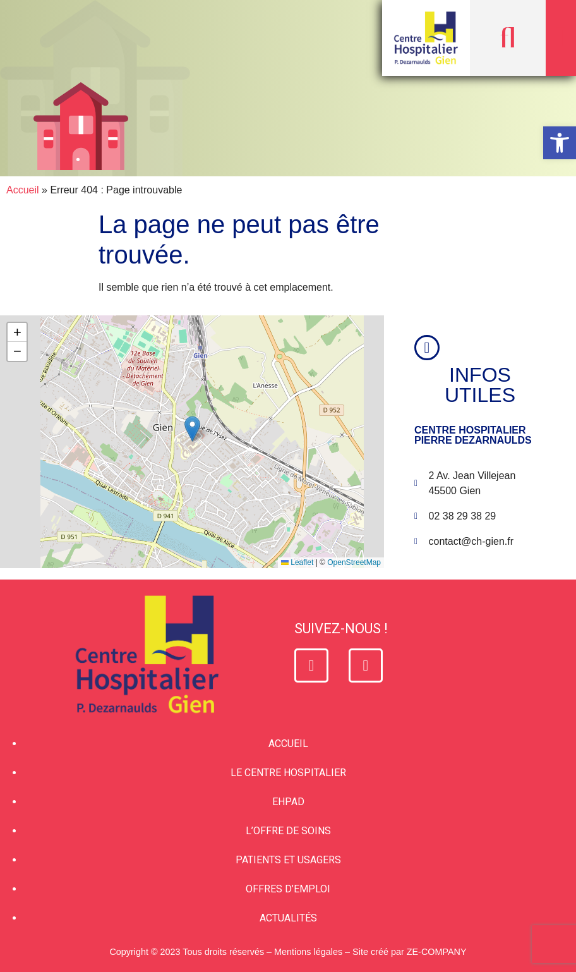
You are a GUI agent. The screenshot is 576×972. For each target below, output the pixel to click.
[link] (559, 142)
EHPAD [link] (288, 802)
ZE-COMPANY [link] (437, 952)
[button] (508, 38)
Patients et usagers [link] (288, 860)
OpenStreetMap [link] (354, 562)
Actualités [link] (288, 918)
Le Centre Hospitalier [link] (288, 773)
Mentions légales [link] (308, 952)
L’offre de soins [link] (288, 831)
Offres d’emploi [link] (288, 889)
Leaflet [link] (297, 562)
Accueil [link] (22, 190)
